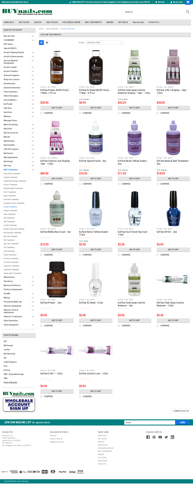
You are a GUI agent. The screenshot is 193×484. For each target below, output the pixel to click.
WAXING (110, 22)
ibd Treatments (9, 218)
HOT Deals (8, 44)
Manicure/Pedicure (12, 285)
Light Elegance (10, 362)
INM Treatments (9, 222)
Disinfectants (9, 83)
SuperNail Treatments (11, 270)
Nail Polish (8, 161)
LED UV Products (11, 149)
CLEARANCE (9, 40)
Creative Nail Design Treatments (15, 181)
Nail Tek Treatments (11, 236)
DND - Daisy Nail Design (14, 374)
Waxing (7, 297)
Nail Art (7, 137)
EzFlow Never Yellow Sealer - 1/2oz (94, 233)
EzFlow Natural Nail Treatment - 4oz (173, 162)
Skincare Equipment (12, 306)
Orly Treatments (9, 251)
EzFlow (7, 370)
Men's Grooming (11, 124)
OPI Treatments (9, 247)
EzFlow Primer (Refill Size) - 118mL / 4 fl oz (55, 91)
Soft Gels (8, 108)
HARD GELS (9, 22)
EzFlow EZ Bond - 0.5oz (91, 302)
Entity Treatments (10, 196)
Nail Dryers (8, 153)
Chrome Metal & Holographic (11, 61)
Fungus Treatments (10, 210)
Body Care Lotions (12, 79)
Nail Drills (8, 128)
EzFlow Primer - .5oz (51, 302)
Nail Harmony (9, 353)
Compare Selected (181, 411)
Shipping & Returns (57, 442)
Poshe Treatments (10, 255)
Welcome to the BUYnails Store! (15, 2)
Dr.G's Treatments (10, 192)
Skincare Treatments (13, 316)
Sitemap (25, 481)
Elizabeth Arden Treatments (13, 188)
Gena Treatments (10, 214)
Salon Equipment (11, 324)
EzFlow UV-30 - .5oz (167, 231)
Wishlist (160, 2)
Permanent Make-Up (13, 302)
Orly (5, 366)
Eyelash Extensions (12, 87)
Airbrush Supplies (11, 75)
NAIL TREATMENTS (93, 22)
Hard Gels (8, 112)
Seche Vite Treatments (11, 266)
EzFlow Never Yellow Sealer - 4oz (133, 162)
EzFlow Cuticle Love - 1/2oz (93, 373)
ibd (5, 358)
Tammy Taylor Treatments (12, 273)
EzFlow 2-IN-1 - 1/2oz (51, 373)
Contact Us (154, 22)
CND (5, 378)
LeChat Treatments (10, 225)
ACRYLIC (38, 22)
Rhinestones (9, 277)
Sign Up (59, 439)
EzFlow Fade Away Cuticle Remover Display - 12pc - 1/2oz (134, 91)
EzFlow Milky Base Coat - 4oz (55, 231)
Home (41, 29)
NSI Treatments (9, 240)
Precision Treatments (11, 258)
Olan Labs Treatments (11, 244)
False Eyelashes (10, 92)
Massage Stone (10, 120)
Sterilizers (8, 281)
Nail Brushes (9, 141)
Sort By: (82, 43)
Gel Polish (8, 104)
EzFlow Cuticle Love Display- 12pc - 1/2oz (55, 162)
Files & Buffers (10, 100)
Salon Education (11, 320)
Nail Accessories (11, 133)
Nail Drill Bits (9, 145)
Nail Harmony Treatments (12, 233)
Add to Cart (57, 108)
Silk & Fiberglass (11, 96)
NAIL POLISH (52, 22)
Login (52, 439)
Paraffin (7, 293)
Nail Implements (11, 157)
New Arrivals (138, 22)
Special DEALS (10, 48)
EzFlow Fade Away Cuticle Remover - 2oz (131, 304)
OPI (5, 341)
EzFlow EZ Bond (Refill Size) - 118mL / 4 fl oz (94, 91)
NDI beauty (8, 345)
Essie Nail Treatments (11, 199)
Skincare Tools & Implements (11, 311)
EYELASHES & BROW (71, 22)
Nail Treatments (11, 169)
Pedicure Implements (13, 289)
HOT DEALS (123, 22)
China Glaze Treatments (12, 174)
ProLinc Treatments (10, 185)
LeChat (7, 349)
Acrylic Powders (11, 71)
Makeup (7, 116)
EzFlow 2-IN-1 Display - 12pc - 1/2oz (172, 91)
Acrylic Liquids (10, 67)
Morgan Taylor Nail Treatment (14, 229)
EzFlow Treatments (10, 207)
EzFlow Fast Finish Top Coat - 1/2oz (133, 233)
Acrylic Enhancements (13, 56)
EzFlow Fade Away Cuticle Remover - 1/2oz (170, 304)
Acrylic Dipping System (14, 52)
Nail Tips (7, 165)
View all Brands (10, 382)
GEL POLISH (24, 22)
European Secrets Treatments (14, 203)
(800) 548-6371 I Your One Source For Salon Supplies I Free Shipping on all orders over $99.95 (109, 2)
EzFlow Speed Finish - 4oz (92, 160)
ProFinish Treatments (11, 262)
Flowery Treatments (10, 177)
